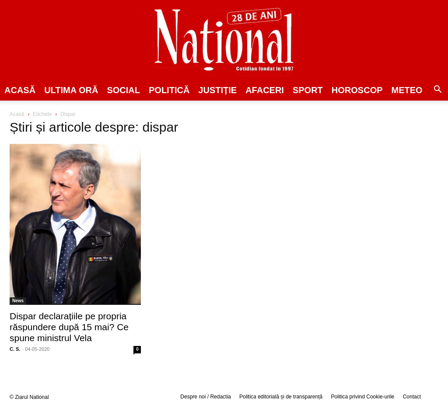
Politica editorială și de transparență (280, 397)
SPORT (308, 90)
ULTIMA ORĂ (71, 90)
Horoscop (357, 90)
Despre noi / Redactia (205, 397)
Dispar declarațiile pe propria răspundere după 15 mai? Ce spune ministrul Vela (69, 327)
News (18, 300)
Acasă (19, 90)
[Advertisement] (372, 177)
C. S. (15, 349)
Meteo (407, 90)
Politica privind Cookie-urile (363, 397)
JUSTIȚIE (217, 90)
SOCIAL (123, 90)
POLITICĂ (169, 90)
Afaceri (264, 90)
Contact (412, 397)
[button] (437, 90)
